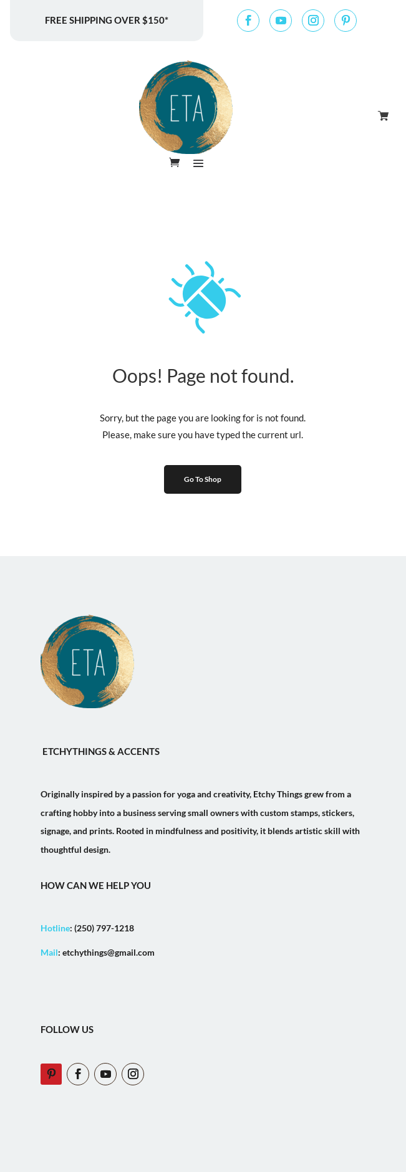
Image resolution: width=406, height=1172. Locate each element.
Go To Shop (202, 479)
